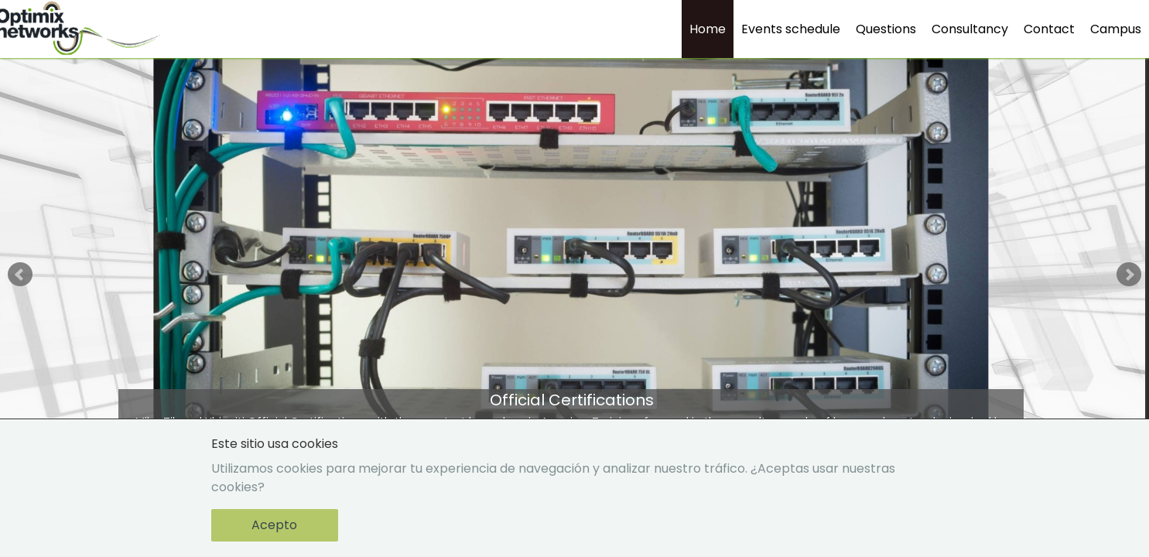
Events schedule (790, 29)
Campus (1115, 29)
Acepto (274, 525)
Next (1129, 274)
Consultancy (970, 29)
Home (707, 29)
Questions (886, 29)
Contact (1049, 29)
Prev (20, 274)
